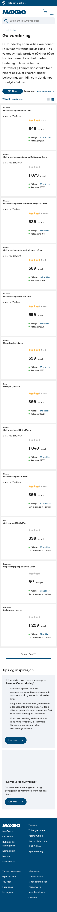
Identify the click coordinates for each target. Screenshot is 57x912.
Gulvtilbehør (11, 30)
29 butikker (45, 457)
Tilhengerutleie (36, 830)
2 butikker (44, 634)
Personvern (34, 887)
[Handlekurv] (45, 11)
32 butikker (45, 503)
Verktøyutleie (35, 835)
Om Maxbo (8, 836)
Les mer (15, 740)
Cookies (32, 897)
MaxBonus (8, 831)
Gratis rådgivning (37, 841)
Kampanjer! (8, 851)
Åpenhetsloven (36, 892)
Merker (6, 856)
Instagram (8, 892)
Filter (12, 91)
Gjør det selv (9, 876)
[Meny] (52, 12)
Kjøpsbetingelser (37, 881)
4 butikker (44, 590)
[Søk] (28, 20)
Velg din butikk (17, 3)
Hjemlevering (35, 851)
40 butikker (45, 137)
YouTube (7, 881)
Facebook (7, 887)
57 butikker (45, 230)
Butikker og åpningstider (9, 843)
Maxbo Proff (8, 861)
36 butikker (45, 184)
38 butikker (45, 367)
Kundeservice (35, 876)
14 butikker (45, 277)
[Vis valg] (46, 91)
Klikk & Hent (35, 846)
